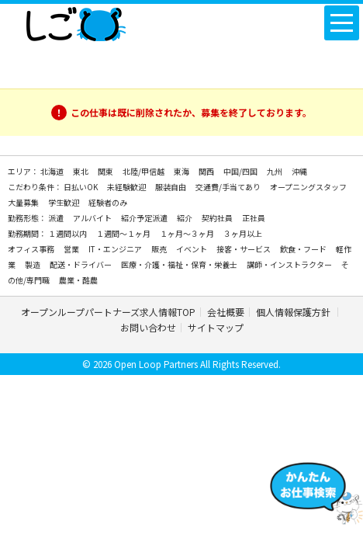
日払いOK (81, 187)
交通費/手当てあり (228, 187)
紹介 (185, 218)
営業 (72, 249)
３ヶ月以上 (242, 233)
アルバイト (93, 218)
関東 (106, 171)
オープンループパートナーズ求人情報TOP (108, 311)
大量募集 (24, 202)
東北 (81, 171)
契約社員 (218, 218)
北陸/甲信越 (144, 171)
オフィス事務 (32, 249)
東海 (182, 171)
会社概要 (225, 311)
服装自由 (171, 187)
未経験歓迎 (127, 187)
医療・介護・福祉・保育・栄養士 (180, 264)
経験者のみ (107, 202)
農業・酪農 (78, 280)
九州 (275, 171)
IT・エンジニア (115, 249)
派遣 (56, 218)
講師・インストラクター (290, 264)
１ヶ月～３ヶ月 (188, 233)
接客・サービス (244, 249)
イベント (192, 249)
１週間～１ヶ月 (124, 233)
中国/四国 (241, 171)
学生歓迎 (64, 202)
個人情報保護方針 (294, 311)
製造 (33, 264)
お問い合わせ (148, 327)
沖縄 (299, 171)
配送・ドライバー (81, 264)
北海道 (52, 171)
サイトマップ (216, 327)
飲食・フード (304, 249)
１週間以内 (68, 233)
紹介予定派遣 (145, 218)
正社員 (253, 218)
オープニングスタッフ (308, 187)
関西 (207, 171)
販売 (159, 249)
